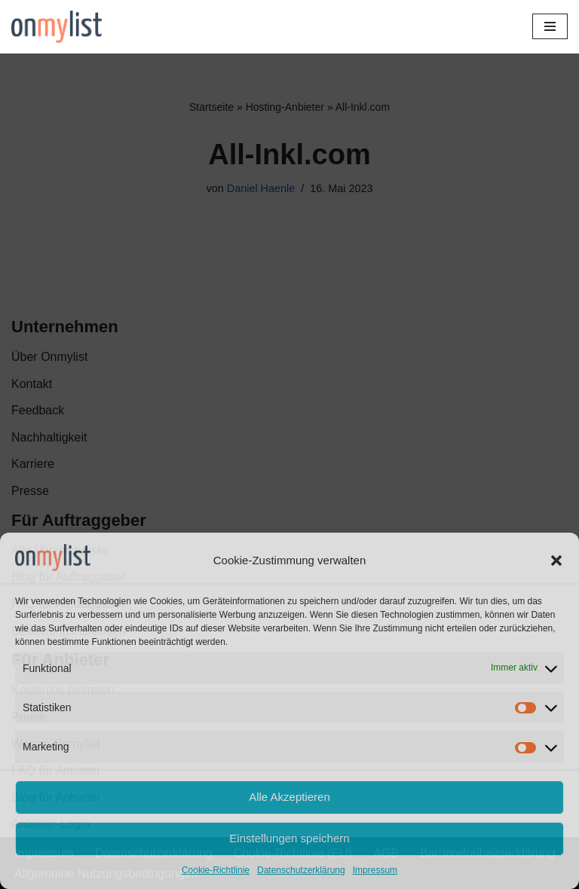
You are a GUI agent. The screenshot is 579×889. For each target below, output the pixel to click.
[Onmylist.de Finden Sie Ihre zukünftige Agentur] (56, 27)
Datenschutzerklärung (301, 870)
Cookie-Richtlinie (216, 870)
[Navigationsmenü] (550, 26)
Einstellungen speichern (289, 838)
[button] (556, 560)
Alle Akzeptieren (289, 796)
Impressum (375, 870)
